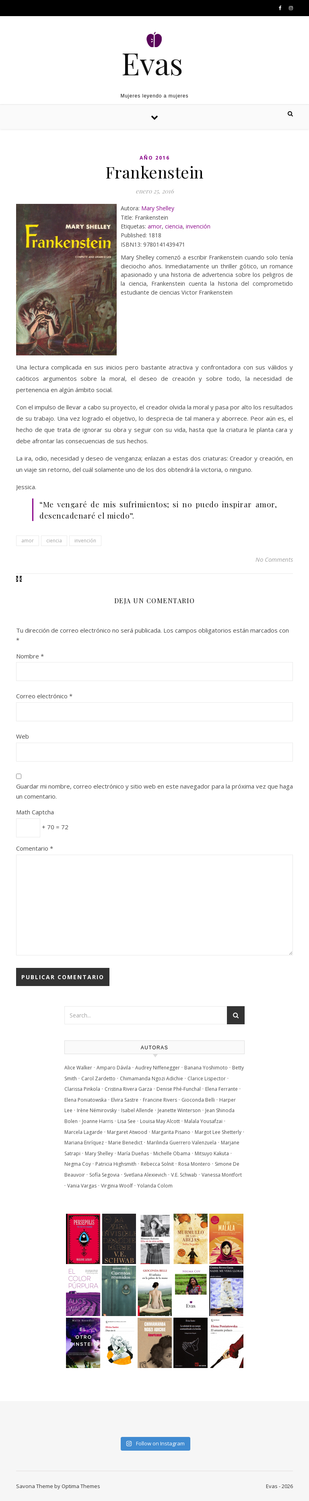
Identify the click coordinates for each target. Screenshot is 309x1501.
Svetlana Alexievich (145, 1174)
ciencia (174, 226)
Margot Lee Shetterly (218, 1132)
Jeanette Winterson (179, 1110)
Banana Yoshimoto (206, 1067)
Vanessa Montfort (222, 1174)
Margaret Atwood (127, 1132)
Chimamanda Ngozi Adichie (151, 1078)
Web (22, 736)
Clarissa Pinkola (82, 1089)
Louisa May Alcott (160, 1121)
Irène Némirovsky (97, 1110)
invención (198, 226)
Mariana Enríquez (84, 1142)
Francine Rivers (160, 1099)
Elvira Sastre (124, 1099)
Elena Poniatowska (85, 1099)
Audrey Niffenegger (157, 1067)
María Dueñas (133, 1153)
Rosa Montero (194, 1164)
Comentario (34, 848)
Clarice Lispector (206, 1078)
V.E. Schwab (184, 1174)
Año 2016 (155, 157)
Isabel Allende (137, 1110)
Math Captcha (35, 812)
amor (155, 226)
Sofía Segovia (104, 1174)
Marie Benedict (125, 1142)
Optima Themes (81, 1486)
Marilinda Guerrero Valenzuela (181, 1142)
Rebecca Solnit (157, 1164)
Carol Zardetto (98, 1078)
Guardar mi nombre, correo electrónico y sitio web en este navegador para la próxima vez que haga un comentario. (154, 791)
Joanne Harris (97, 1121)
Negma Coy (77, 1164)
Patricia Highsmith (115, 1164)
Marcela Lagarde (83, 1132)
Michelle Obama (171, 1153)
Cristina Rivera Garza (128, 1089)
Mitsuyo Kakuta (212, 1153)
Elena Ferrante (221, 1089)
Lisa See (126, 1121)
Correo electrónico (44, 696)
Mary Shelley (157, 208)
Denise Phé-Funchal (179, 1089)
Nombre (30, 656)
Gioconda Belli (198, 1099)
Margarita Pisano (171, 1132)
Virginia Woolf (117, 1185)
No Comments (274, 559)
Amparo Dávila (114, 1067)
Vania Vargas (82, 1185)
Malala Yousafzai (203, 1121)
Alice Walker (78, 1067)
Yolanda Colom (155, 1185)
